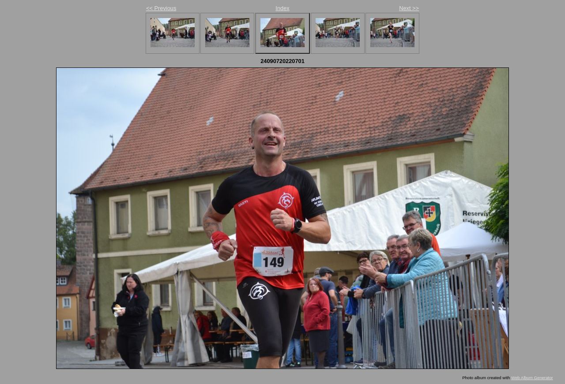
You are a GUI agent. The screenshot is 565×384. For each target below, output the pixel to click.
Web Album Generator (532, 377)
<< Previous (161, 8)
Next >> (409, 8)
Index (282, 8)
